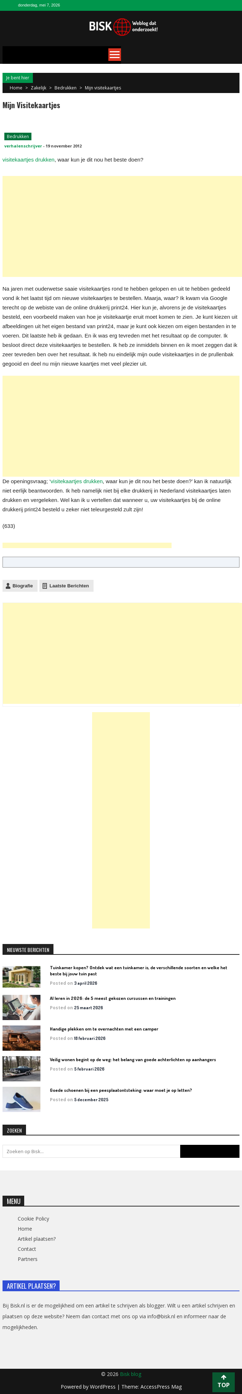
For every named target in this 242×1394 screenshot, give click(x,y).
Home (25, 1228)
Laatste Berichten (69, 585)
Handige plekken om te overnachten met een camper (104, 1029)
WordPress (103, 1386)
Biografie (23, 585)
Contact (27, 1248)
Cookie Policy (33, 1218)
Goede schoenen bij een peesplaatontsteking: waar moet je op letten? (121, 1090)
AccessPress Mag (161, 1386)
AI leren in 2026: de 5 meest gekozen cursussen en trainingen (113, 998)
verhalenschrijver (23, 146)
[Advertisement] (122, 226)
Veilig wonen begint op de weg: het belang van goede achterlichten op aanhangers (133, 1059)
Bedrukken (66, 88)
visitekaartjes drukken (29, 159)
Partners (28, 1259)
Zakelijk (38, 88)
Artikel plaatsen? (37, 1238)
